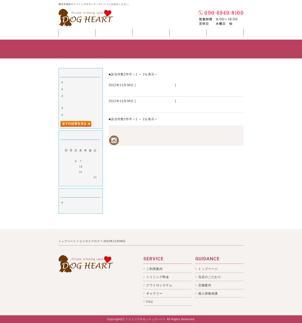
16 (90, 166)
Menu (187, 34)
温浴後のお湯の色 (76, 89)
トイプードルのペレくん (81, 115)
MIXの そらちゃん (77, 108)
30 (90, 177)
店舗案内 (204, 285)
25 (66, 177)
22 (85, 171)
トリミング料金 (157, 277)
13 (76, 166)
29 (85, 177)
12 (71, 166)
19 (71, 171)
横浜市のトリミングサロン (155, 85)
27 (76, 177)
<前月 (73, 182)
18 (66, 171)
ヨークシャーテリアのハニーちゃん (138, 92)
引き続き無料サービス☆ (81, 82)
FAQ (149, 301)
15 (85, 166)
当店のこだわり (209, 277)
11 (66, 166)
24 (95, 171)
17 (95, 166)
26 (71, 177)
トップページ (208, 269)
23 (90, 171)
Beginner (151, 34)
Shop (224, 34)
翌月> (89, 182)
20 (76, 171)
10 (95, 161)
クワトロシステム (159, 285)
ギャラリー (154, 293)
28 (80, 177)
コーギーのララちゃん (127, 108)
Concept (114, 34)
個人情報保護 (208, 293)
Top (77, 33)
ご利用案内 (154, 269)
